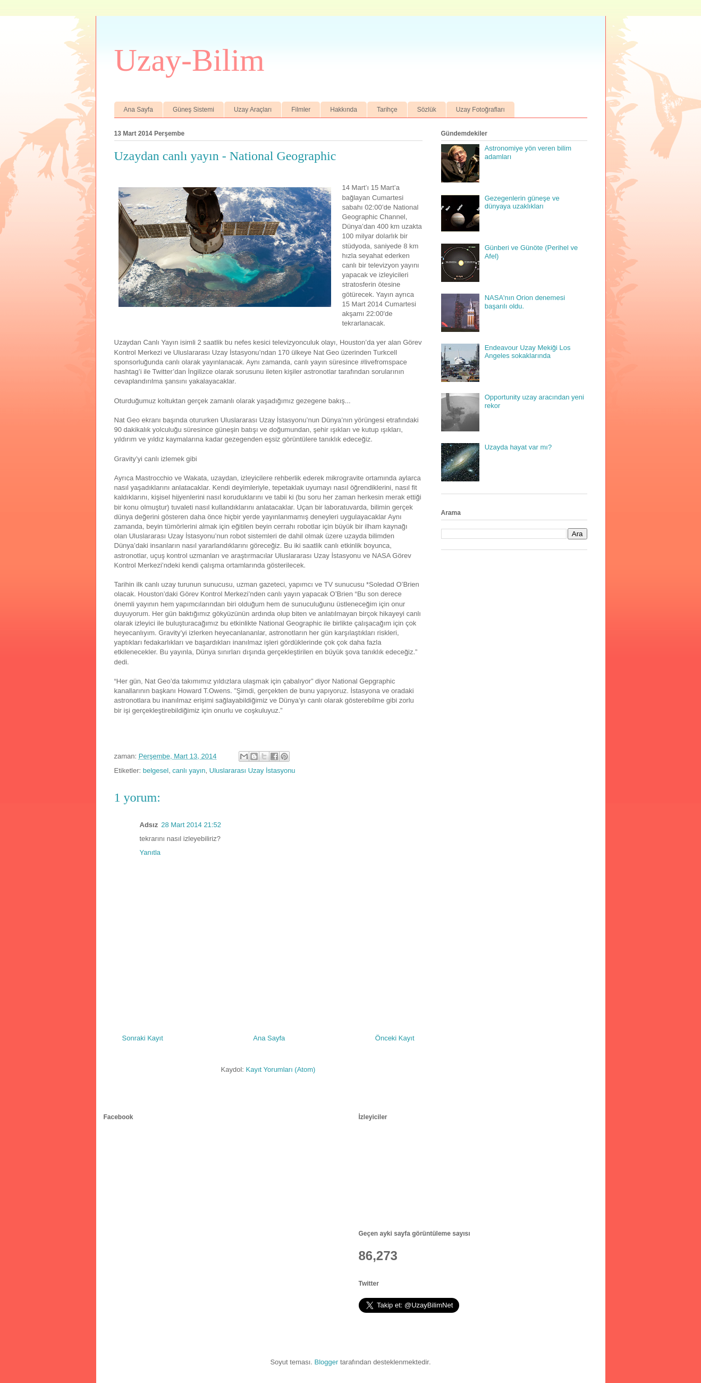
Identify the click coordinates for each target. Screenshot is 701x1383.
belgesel (155, 770)
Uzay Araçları (253, 109)
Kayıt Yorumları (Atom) (281, 1069)
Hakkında (343, 109)
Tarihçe (387, 109)
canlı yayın (188, 770)
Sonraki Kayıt (142, 1038)
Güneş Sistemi (193, 109)
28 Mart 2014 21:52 (191, 825)
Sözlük (426, 109)
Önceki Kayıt (395, 1038)
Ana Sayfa (138, 109)
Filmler (300, 109)
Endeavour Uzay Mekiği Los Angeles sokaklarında (528, 352)
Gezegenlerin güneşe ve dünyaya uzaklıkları (522, 202)
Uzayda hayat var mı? (518, 447)
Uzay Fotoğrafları (480, 109)
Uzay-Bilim (189, 60)
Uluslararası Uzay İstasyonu (252, 770)
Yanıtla (150, 852)
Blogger (327, 1362)
